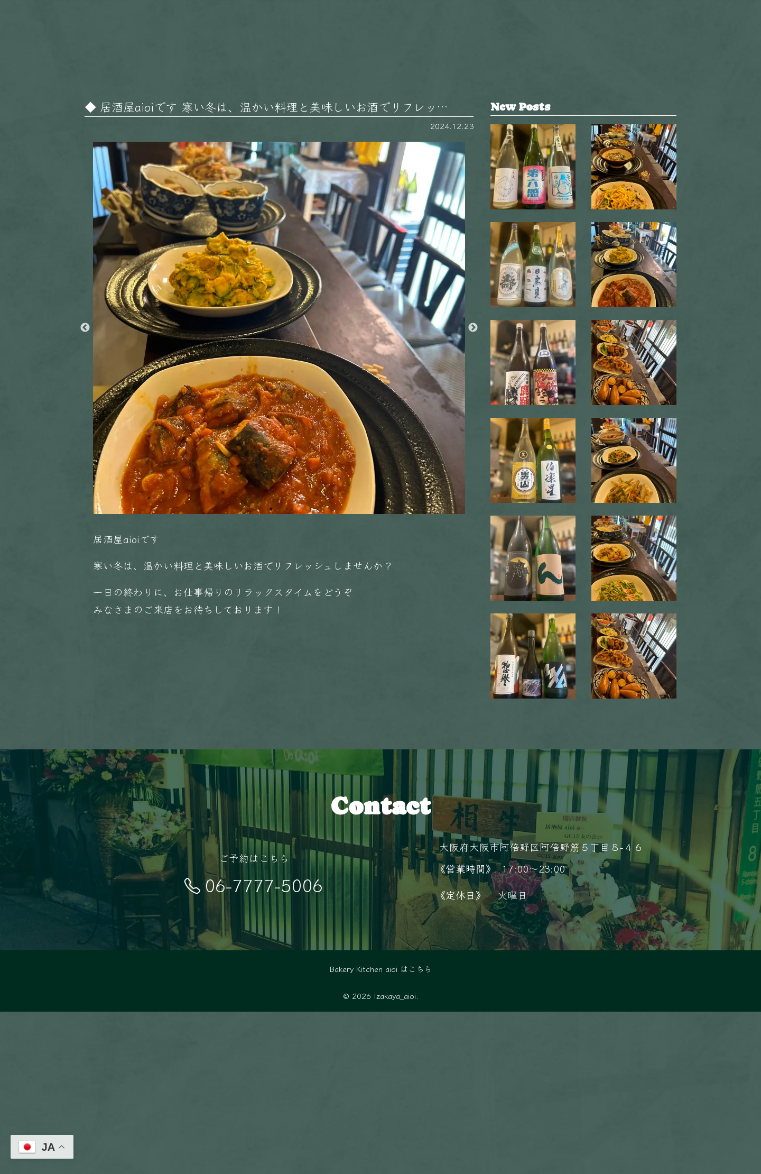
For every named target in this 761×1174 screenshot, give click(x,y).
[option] (279, 328)
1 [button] (271, 508)
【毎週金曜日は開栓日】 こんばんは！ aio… (533, 180)
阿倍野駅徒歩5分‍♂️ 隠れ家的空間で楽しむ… (633, 805)
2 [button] (287, 508)
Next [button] (473, 328)
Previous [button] (85, 328)
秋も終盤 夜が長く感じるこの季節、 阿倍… (633, 180)
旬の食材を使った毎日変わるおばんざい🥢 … (633, 679)
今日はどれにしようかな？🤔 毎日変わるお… (633, 305)
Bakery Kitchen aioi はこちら (380, 1130)
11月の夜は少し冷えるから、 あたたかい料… (633, 555)
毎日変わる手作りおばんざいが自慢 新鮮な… (633, 430)
